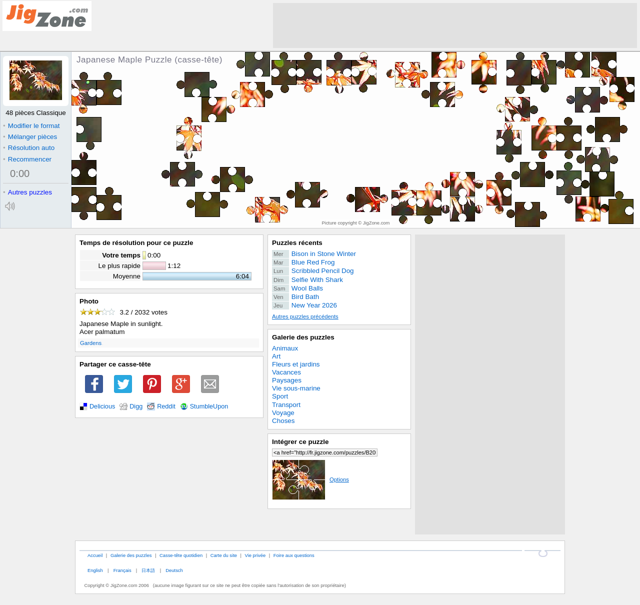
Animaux (285, 348)
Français (123, 570)
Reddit (166, 406)
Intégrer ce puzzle (300, 442)
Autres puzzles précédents (305, 317)
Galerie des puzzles (303, 337)
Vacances (286, 372)
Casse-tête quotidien (181, 555)
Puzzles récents (297, 242)
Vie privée (255, 555)
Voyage (283, 412)
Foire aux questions (294, 555)
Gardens (91, 343)
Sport (280, 396)
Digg (136, 406)
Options (310, 479)
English (95, 570)
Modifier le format (31, 126)
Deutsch (174, 570)
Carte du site (223, 555)
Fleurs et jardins (296, 364)
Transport (286, 404)
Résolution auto (28, 148)
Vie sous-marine (296, 388)
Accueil (95, 555)
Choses (283, 420)
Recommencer (27, 159)
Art (276, 356)
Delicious (102, 406)
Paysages (287, 380)
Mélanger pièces (30, 136)
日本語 (148, 570)
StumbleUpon (209, 406)
